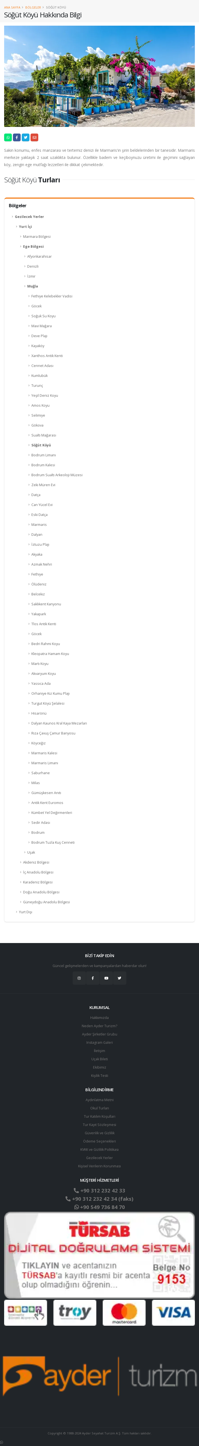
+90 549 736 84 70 (99, 1207)
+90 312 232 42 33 (99, 1190)
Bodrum (38, 832)
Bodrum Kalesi (43, 465)
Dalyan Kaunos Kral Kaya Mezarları (59, 723)
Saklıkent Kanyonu (46, 604)
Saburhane (40, 773)
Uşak (31, 852)
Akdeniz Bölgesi (36, 862)
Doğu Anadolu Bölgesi (41, 892)
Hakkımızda (99, 1017)
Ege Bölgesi (33, 246)
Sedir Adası (40, 822)
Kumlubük (39, 375)
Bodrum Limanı (43, 455)
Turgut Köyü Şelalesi (47, 703)
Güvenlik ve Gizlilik (100, 1133)
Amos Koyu (40, 405)
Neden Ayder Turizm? (99, 1026)
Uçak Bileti (99, 1059)
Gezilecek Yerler (29, 216)
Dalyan (36, 534)
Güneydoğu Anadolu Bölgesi (46, 902)
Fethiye (37, 574)
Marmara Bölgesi (37, 236)
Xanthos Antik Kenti (47, 355)
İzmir (31, 276)
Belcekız (38, 594)
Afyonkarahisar (39, 256)
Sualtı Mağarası (43, 435)
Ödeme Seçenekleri (99, 1141)
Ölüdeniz (39, 584)
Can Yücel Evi (42, 504)
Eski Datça (39, 514)
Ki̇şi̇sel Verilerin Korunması (99, 1166)
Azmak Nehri (41, 564)
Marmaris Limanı (44, 763)
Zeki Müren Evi (43, 485)
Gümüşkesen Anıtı (46, 792)
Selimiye (38, 415)
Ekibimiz (99, 1067)
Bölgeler (33, 7)
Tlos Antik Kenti (43, 624)
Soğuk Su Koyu (43, 316)
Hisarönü (39, 713)
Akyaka (36, 554)
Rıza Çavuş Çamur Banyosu (53, 733)
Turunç (37, 385)
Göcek (36, 306)
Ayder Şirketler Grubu (99, 1034)
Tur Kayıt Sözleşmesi (99, 1124)
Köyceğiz (38, 743)
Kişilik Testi (99, 1075)
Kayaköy (37, 345)
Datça (35, 494)
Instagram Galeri (99, 1042)
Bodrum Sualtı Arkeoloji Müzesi (57, 475)
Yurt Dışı (25, 912)
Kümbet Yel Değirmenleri (51, 812)
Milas (35, 783)
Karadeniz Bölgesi (38, 882)
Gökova (37, 425)
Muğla (32, 286)
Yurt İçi (25, 226)
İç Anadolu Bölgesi (38, 872)
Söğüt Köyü (41, 445)
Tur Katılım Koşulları (99, 1116)
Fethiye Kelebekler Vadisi (51, 296)
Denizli (33, 266)
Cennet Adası (42, 365)
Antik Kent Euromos (47, 802)
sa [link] (181, 157)
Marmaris (39, 524)
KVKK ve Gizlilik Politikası (99, 1149)
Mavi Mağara (41, 326)
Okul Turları (99, 1108)
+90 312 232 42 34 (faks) (99, 1198)
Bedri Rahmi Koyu (45, 643)
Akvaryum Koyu (43, 673)
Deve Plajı (39, 336)
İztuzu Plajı (40, 544)
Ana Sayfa (12, 7)
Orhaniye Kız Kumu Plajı (50, 693)
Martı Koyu (39, 663)
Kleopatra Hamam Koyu (50, 653)
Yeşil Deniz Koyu (44, 395)
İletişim (99, 1050)
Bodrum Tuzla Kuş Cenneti (53, 842)
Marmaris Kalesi (44, 753)
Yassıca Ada (41, 683)
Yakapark (38, 614)
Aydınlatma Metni (100, 1100)
